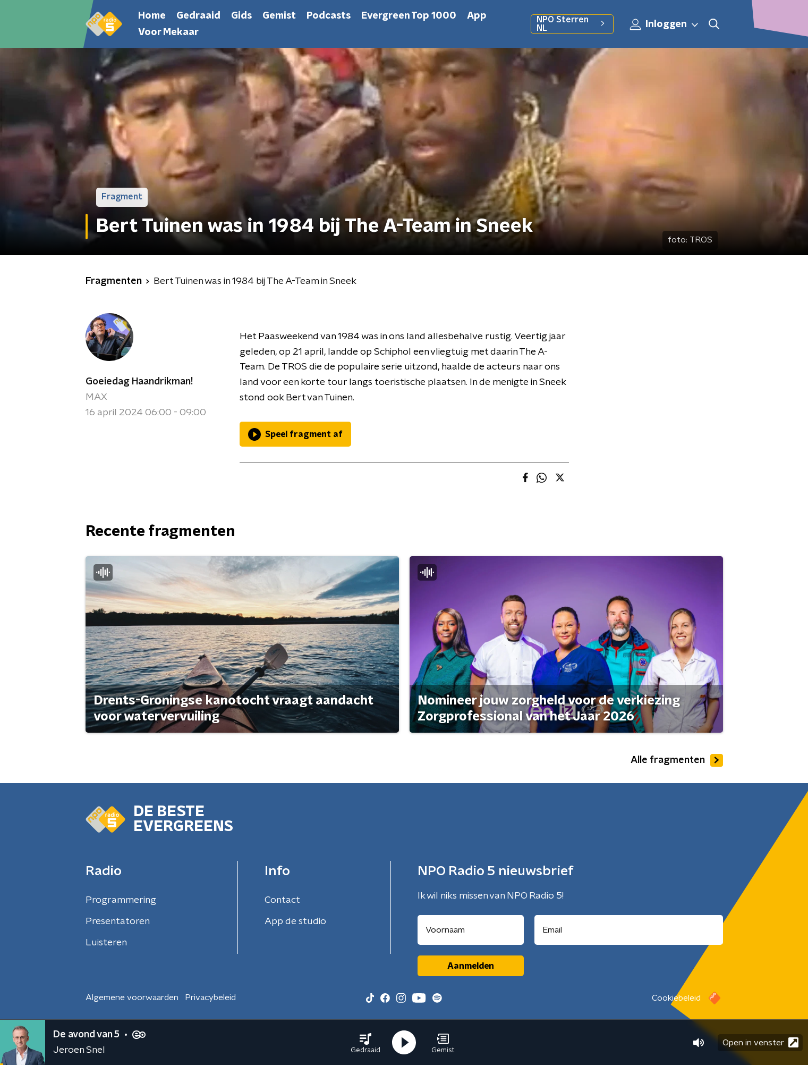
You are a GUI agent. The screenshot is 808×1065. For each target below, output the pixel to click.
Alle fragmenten (677, 760)
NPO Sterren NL (572, 23)
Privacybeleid (210, 997)
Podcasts (329, 16)
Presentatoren (118, 921)
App (477, 16)
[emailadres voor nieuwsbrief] (628, 930)
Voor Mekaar (168, 32)
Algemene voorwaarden (132, 997)
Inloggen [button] (665, 24)
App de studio (295, 921)
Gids (241, 16)
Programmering (121, 900)
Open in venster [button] (760, 1042)
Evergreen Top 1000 (408, 16)
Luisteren (106, 942)
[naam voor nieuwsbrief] (471, 930)
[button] (365, 1043)
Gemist (279, 16)
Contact (282, 900)
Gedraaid (198, 16)
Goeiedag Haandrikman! (139, 382)
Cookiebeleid (676, 998)
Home (152, 16)
